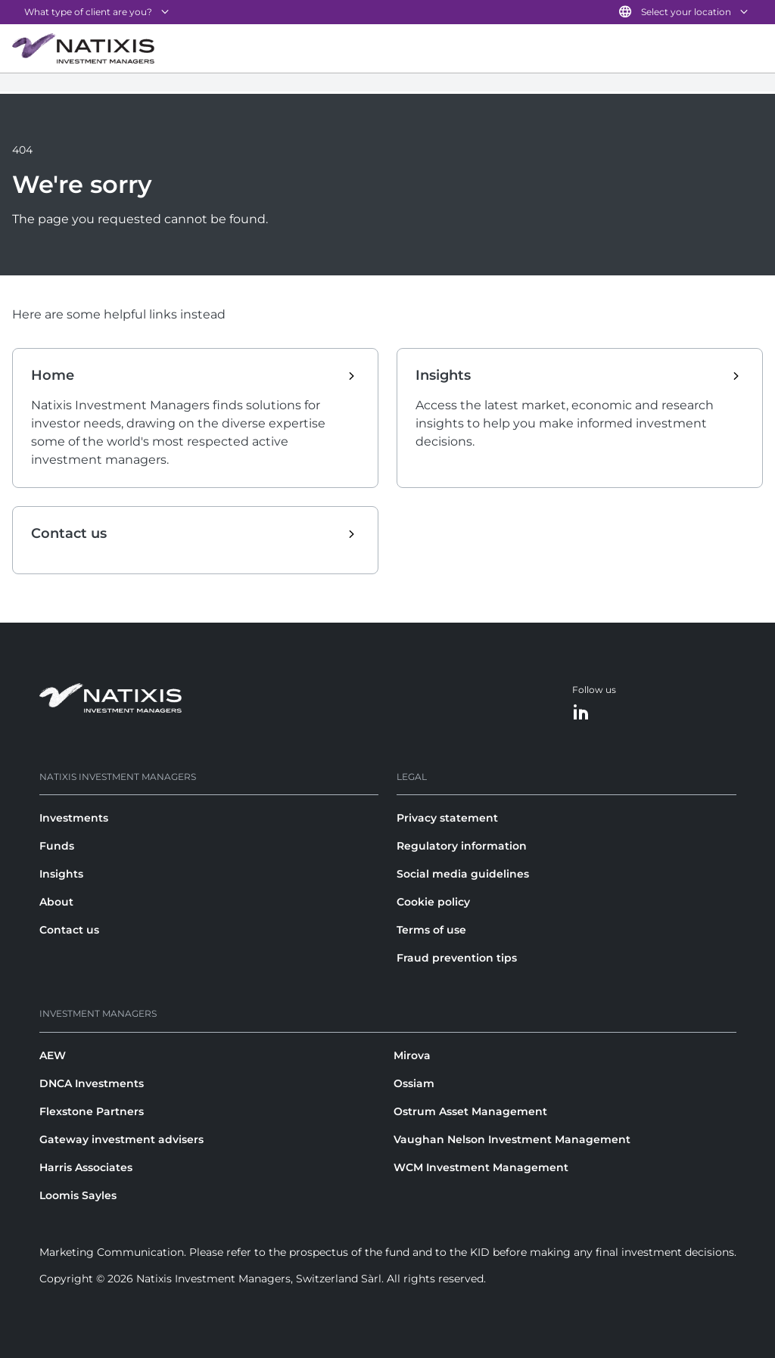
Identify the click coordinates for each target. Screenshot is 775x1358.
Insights (61, 874)
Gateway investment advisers (121, 1139)
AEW (52, 1055)
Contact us (69, 930)
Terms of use (431, 930)
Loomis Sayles (78, 1195)
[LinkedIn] (581, 713)
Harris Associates (85, 1167)
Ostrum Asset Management (470, 1111)
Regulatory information (462, 846)
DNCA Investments (91, 1083)
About (56, 902)
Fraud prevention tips (457, 958)
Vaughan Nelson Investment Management (512, 1139)
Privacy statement (447, 818)
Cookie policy (433, 902)
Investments (73, 818)
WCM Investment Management (481, 1167)
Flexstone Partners (91, 1111)
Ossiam (414, 1083)
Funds (56, 846)
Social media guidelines (463, 874)
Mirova (412, 1055)
